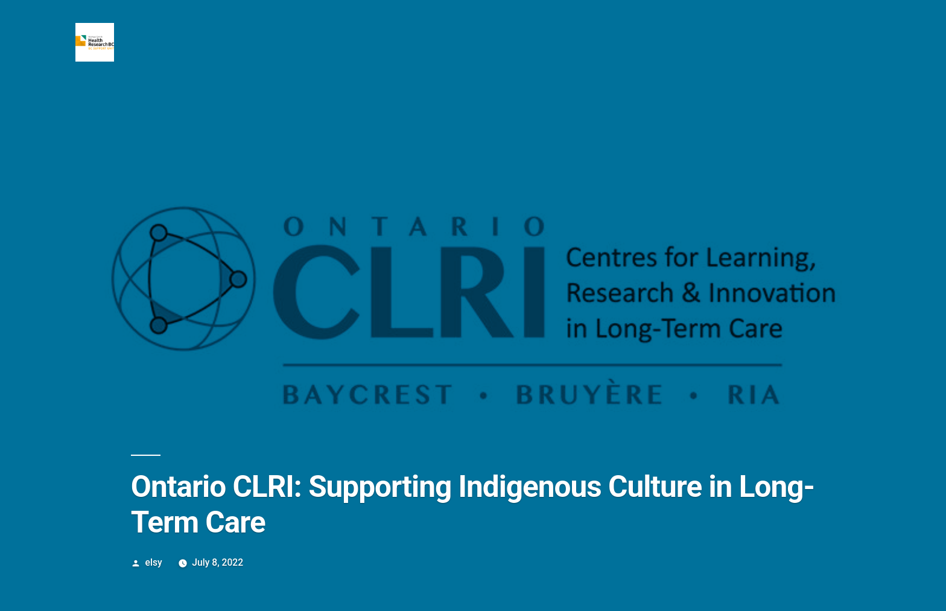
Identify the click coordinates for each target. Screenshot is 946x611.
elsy (153, 562)
